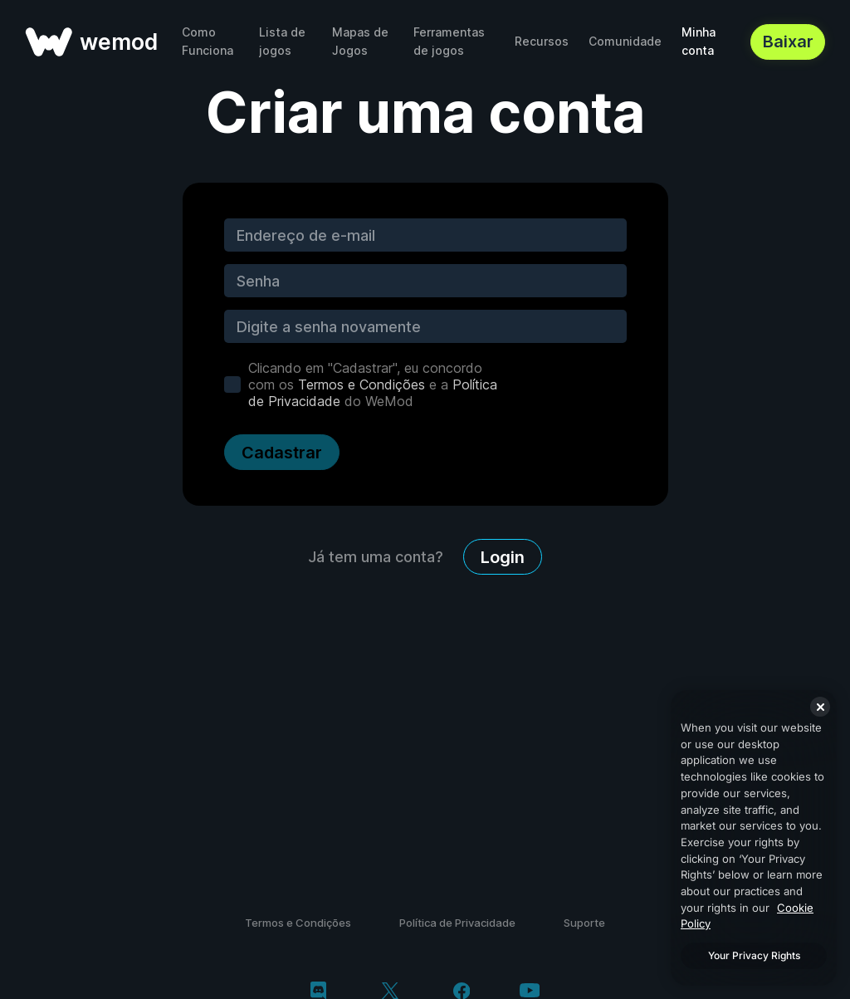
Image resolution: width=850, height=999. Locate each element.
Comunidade (625, 41)
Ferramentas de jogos (449, 41)
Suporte (584, 922)
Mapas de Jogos (360, 41)
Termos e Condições (361, 384)
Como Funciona (207, 41)
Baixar (788, 41)
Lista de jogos (282, 41)
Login (503, 557)
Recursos (542, 41)
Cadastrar (282, 453)
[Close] (820, 707)
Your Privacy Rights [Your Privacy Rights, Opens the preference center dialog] (754, 955)
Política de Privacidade (457, 922)
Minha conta (698, 41)
